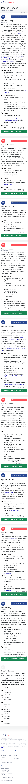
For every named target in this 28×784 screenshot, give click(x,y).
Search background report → (19, 16)
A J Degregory (22, 33)
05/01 (5, 770)
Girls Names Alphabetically (7, 777)
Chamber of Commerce (6, 762)
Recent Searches (5, 768)
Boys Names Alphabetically (7, 780)
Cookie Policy (17, 758)
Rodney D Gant (9, 492)
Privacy (15, 755)
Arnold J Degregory (6, 58)
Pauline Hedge (6, 690)
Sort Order (23, 12)
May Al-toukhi (7, 376)
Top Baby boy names (6, 776)
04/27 (8, 771)
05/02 (2, 770)
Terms (15, 753)
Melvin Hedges (12, 538)
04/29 (2, 771)
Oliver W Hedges (10, 348)
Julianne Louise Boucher (7, 61)
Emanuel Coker (8, 184)
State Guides (4, 759)
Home (2, 753)
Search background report (14, 131)
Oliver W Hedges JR (12, 339)
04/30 (8, 770)
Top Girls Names (5, 779)
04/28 (5, 771)
